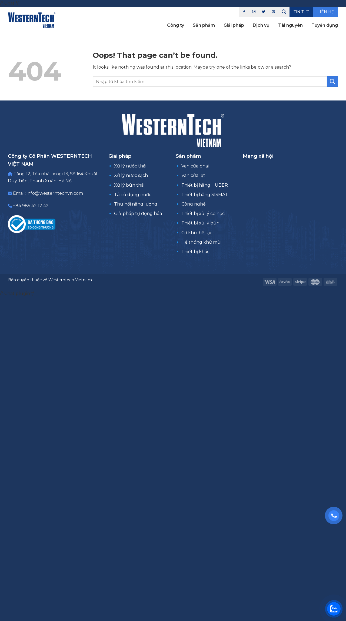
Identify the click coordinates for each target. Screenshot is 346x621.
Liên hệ (325, 11)
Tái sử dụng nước (132, 194)
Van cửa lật (193, 175)
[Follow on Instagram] (253, 12)
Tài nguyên (290, 25)
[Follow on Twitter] (263, 12)
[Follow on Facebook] (244, 12)
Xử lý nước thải (130, 166)
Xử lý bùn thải (129, 185)
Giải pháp (234, 25)
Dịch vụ (261, 25)
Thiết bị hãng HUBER (204, 185)
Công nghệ (193, 204)
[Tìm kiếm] (284, 12)
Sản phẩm (204, 25)
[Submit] (332, 81)
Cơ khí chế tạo (196, 232)
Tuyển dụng (324, 25)
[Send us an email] (273, 12)
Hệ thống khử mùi (201, 242)
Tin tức (301, 11)
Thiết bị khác (195, 251)
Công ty (175, 25)
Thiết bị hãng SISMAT (204, 194)
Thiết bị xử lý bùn (200, 223)
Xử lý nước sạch (131, 175)
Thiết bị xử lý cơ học (203, 213)
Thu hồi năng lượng (135, 204)
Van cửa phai (195, 166)
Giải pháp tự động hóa (138, 213)
